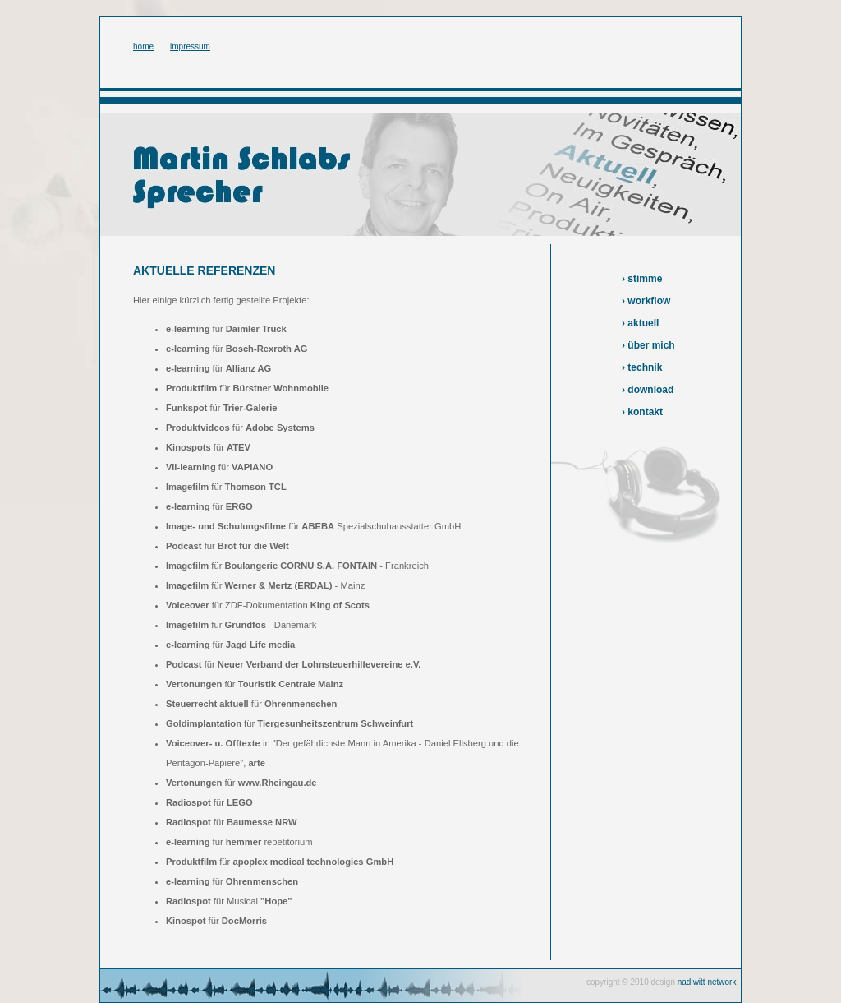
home (143, 46)
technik (644, 367)
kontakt (645, 412)
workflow (648, 301)
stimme (644, 278)
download (650, 389)
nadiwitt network (707, 982)
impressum (190, 46)
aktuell (643, 323)
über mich (650, 345)
